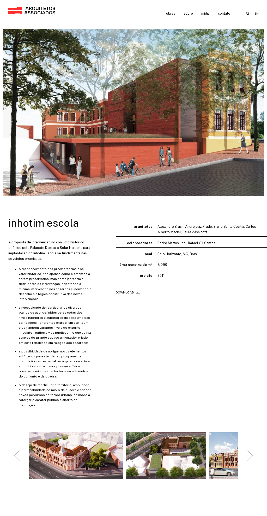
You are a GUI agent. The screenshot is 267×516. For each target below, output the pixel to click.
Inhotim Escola (43, 223)
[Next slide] (250, 460)
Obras (170, 13)
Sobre (188, 13)
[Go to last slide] (17, 460)
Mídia (205, 13)
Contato (224, 13)
